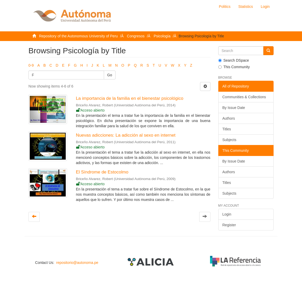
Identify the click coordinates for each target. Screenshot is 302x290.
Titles (226, 129)
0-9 (31, 65)
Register (229, 225)
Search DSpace (233, 60)
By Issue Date (233, 108)
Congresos (136, 36)
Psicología (162, 36)
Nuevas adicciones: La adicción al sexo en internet (126, 135)
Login (226, 214)
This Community (234, 67)
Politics (224, 6)
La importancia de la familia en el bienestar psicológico (129, 98)
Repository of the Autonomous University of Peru (78, 36)
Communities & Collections (244, 97)
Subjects (229, 140)
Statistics (245, 6)
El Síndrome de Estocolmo (102, 172)
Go (109, 75)
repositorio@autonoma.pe (77, 262)
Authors (228, 118)
